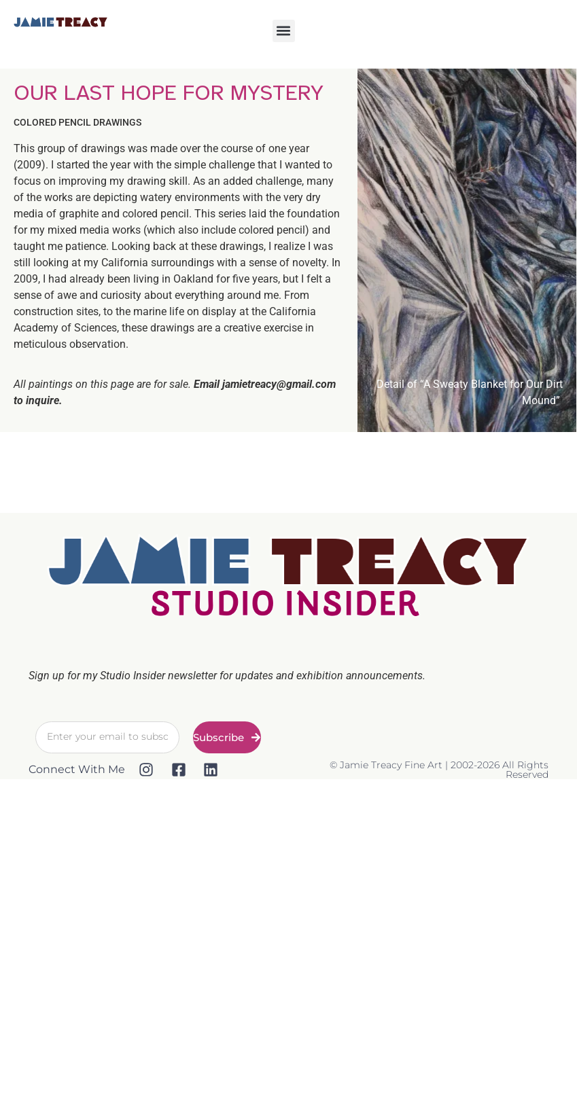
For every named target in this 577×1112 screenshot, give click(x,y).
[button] (284, 31)
